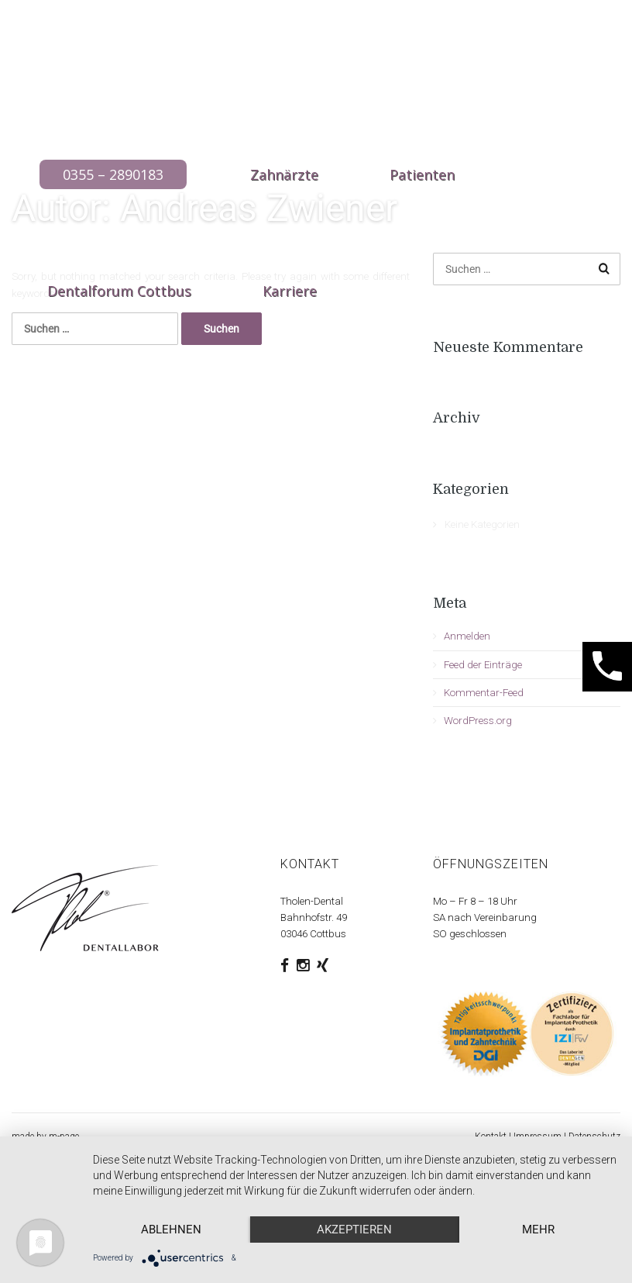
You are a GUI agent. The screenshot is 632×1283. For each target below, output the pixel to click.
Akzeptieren (354, 1229)
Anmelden (467, 636)
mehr (538, 1229)
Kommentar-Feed (484, 692)
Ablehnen (171, 1229)
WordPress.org (478, 720)
